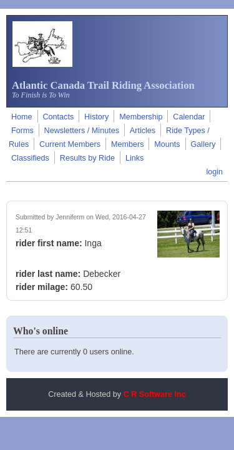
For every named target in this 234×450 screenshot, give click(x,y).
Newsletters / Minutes (81, 130)
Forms (22, 130)
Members (127, 144)
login (214, 172)
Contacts (58, 116)
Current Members (69, 144)
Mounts (167, 144)
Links (134, 158)
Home (21, 116)
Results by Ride (87, 158)
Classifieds (30, 158)
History (96, 116)
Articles (142, 130)
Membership (140, 116)
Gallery (203, 144)
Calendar (189, 116)
